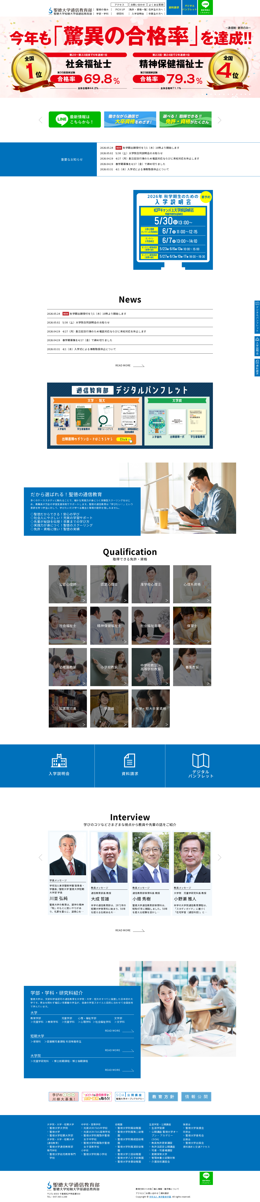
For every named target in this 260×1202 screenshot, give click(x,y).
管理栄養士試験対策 (163, 1157)
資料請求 (165, 1193)
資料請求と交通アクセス (196, 1146)
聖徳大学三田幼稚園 (129, 1154)
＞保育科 (36, 1041)
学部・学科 (102, 13)
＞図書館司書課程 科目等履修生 (62, 1041)
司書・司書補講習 (162, 1150)
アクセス (119, 4)
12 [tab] (249, 94)
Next (257, 57)
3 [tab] (211, 94)
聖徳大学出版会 (195, 1143)
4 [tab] (215, 94)
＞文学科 (119, 1021)
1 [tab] (202, 94)
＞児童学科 (37, 1021)
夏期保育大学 (159, 1154)
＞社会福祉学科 (102, 1021)
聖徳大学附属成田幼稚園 (131, 1141)
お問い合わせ (137, 4)
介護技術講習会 (161, 1161)
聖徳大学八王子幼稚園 (131, 1157)
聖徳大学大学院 (59, 1128)
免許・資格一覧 (138, 9)
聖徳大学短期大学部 (61, 1135)
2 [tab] (206, 94)
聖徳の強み (102, 9)
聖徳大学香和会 (195, 1135)
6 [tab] (224, 94)
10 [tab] (241, 94)
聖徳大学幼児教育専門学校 (63, 1156)
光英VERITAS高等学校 (97, 1131)
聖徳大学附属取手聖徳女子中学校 (97, 1137)
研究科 (120, 13)
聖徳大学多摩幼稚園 (129, 1161)
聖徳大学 (55, 1131)
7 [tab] (228, 94)
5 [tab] (219, 94)
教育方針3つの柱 (144, 1188)
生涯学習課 (158, 1128)
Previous (2, 57)
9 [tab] (236, 94)
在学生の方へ (156, 9)
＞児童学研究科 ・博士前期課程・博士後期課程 (59, 1061)
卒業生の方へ (156, 13)
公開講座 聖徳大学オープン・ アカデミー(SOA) (165, 1135)
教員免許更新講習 (162, 1143)
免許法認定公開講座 (163, 1146)
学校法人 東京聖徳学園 (160, 1196)
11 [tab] (245, 94)
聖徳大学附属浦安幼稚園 (131, 1148)
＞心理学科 (84, 1021)
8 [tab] (232, 94)
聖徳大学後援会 (195, 1128)
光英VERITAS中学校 (96, 1128)
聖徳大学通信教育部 (61, 1146)
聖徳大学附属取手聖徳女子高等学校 (97, 1144)
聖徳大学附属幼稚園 (129, 1128)
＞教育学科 (51, 1021)
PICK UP (120, 9)
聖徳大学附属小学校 (95, 1154)
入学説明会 (138, 13)
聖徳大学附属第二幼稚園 (131, 1133)
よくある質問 (156, 4)
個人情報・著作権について (166, 1188)
